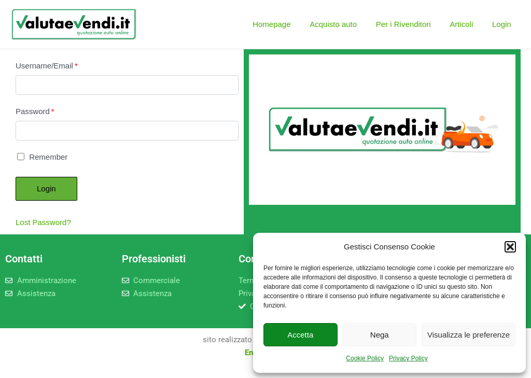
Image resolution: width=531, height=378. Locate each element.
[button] (510, 247)
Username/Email (47, 65)
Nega (379, 334)
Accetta (300, 334)
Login (503, 24)
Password (35, 111)
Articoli (466, 24)
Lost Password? (43, 222)
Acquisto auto (345, 24)
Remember (42, 156)
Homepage (287, 24)
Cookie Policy (365, 358)
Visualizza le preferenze (468, 334)
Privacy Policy (408, 358)
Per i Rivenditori (411, 24)
